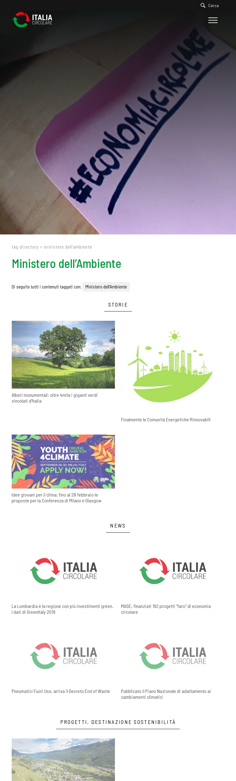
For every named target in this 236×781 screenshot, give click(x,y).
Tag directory (25, 246)
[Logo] (35, 20)
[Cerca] (211, 5)
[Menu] (212, 20)
